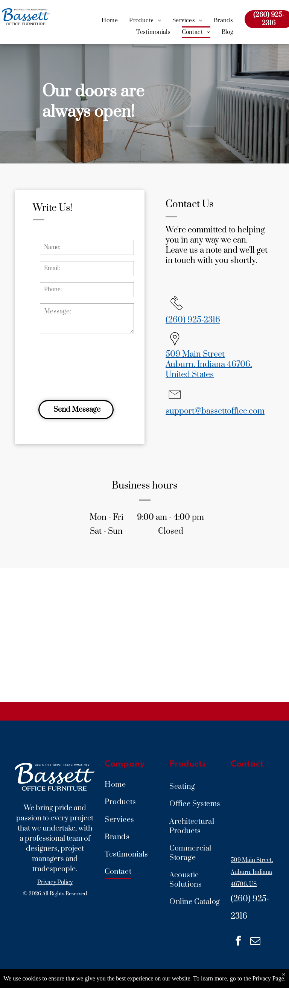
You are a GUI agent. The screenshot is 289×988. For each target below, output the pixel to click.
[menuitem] (109, 21)
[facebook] (238, 941)
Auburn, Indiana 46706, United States (209, 369)
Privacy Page (268, 978)
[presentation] (71, 365)
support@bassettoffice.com (215, 411)
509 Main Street (195, 354)
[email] (255, 941)
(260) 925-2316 (193, 320)
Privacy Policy (55, 882)
